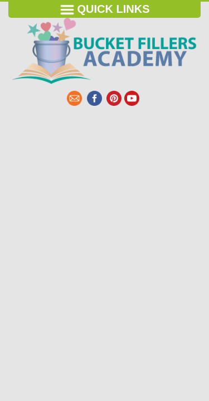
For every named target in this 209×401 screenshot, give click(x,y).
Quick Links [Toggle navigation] (105, 9)
